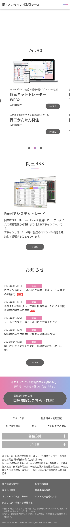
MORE (52, 106)
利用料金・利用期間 (51, 418)
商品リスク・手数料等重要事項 (17, 502)
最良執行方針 (8, 490)
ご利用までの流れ (56, 426)
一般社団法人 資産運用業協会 (44, 466)
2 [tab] (35, 148)
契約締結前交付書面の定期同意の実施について (30, 334)
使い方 (34, 426)
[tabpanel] (35, 92)
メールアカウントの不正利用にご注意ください (30, 322)
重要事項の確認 (42, 490)
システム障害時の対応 (46, 496)
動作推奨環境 (13, 426)
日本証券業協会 (20, 466)
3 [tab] (41, 148)
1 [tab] (29, 148)
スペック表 (18, 418)
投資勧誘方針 (41, 484)
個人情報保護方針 (11, 484)
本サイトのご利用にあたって (16, 496)
